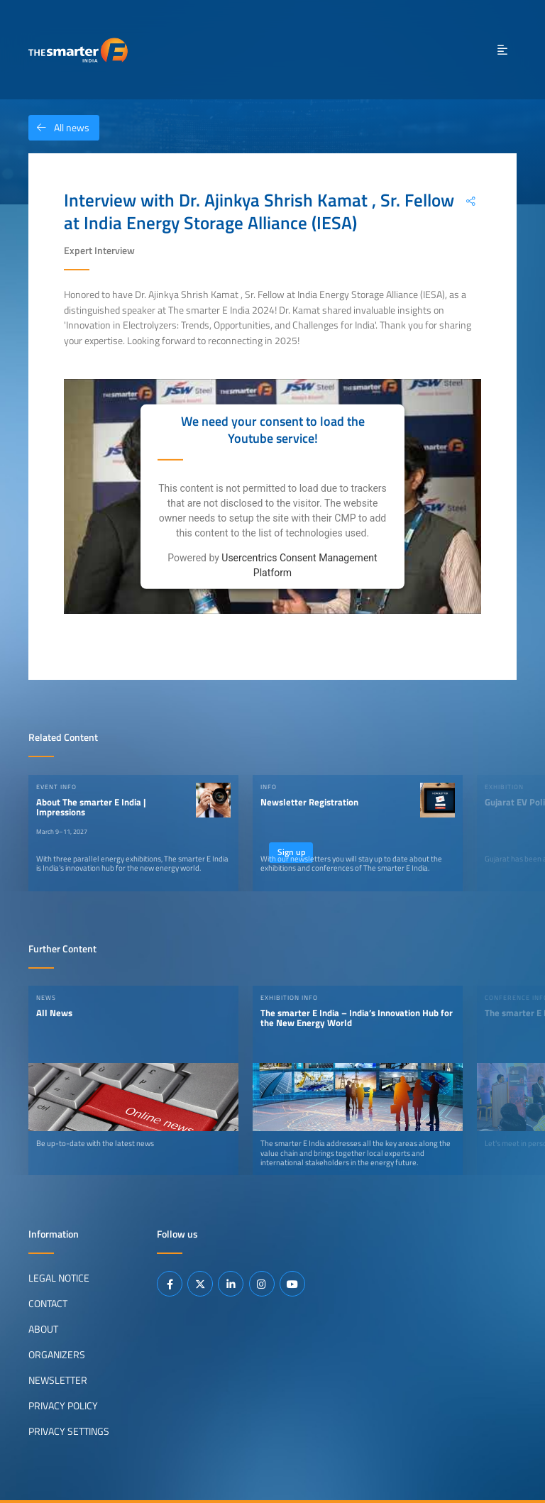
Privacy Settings (68, 1431)
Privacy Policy (63, 1406)
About (43, 1329)
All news (58, 128)
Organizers (56, 1354)
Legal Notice (58, 1278)
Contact (47, 1303)
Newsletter (57, 1380)
